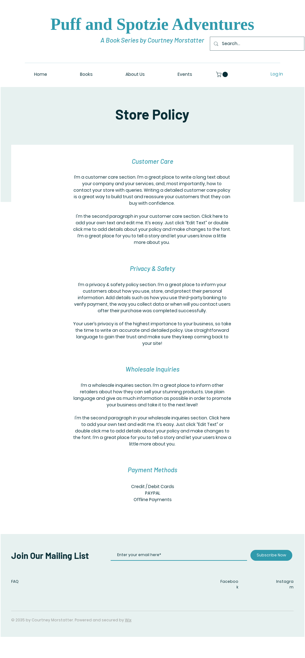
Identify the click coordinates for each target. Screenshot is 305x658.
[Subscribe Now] (271, 555)
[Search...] (256, 43)
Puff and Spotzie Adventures (152, 24)
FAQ (15, 581)
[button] (222, 74)
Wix (128, 620)
